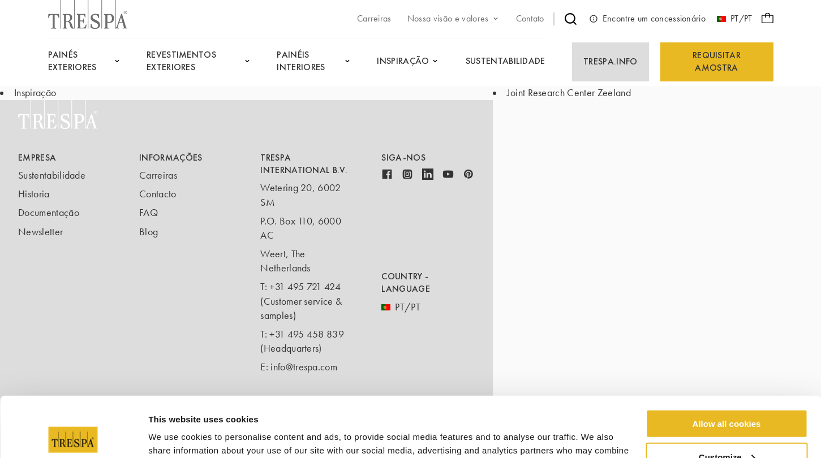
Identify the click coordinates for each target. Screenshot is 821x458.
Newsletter (40, 232)
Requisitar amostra (717, 61)
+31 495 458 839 (306, 334)
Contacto (158, 194)
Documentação (48, 212)
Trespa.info (610, 61)
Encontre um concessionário (647, 18)
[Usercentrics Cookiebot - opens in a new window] (73, 435)
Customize (727, 396)
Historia (34, 194)
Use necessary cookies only (726, 430)
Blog (148, 232)
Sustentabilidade (51, 175)
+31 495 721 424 (305, 286)
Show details (174, 435)
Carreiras (158, 175)
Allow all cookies (727, 363)
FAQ (148, 212)
